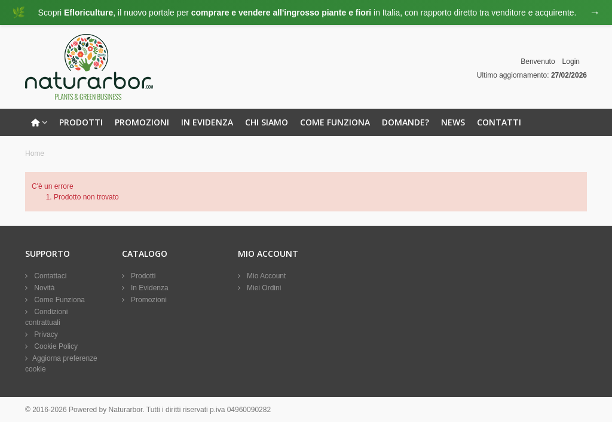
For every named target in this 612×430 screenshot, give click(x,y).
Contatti (499, 122)
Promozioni (142, 122)
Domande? (405, 122)
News (453, 122)
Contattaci (49, 276)
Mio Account (265, 276)
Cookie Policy (55, 346)
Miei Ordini (263, 288)
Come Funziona (335, 122)
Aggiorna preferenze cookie (61, 363)
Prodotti (81, 122)
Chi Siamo (266, 122)
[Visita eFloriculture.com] (306, 12)
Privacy (45, 334)
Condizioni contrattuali (46, 317)
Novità (43, 288)
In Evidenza (207, 122)
